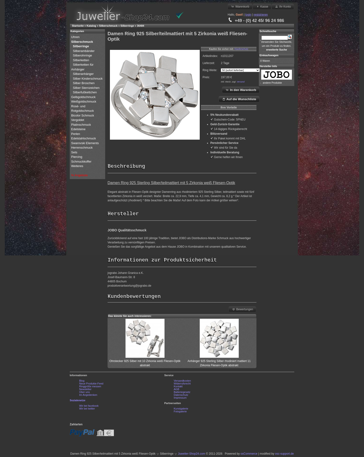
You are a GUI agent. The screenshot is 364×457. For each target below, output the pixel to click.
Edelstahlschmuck (83, 138)
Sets (74, 152)
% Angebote (79, 175)
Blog (81, 381)
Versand (240, 82)
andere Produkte (272, 82)
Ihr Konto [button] (283, 6)
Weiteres (77, 166)
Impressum (180, 398)
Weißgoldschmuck (84, 101)
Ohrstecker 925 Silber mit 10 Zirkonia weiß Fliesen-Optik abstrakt (145, 362)
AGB (176, 390)
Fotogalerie (180, 412)
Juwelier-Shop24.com (191, 455)
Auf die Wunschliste (239, 99)
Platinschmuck (81, 124)
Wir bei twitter (87, 409)
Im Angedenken (88, 396)
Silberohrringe (82, 55)
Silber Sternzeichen (86, 88)
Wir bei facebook (89, 406)
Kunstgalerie (181, 409)
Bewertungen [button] (242, 310)
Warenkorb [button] (240, 6)
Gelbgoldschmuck (83, 97)
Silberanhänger (83, 74)
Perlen (76, 134)
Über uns (84, 393)
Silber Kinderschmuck (88, 78)
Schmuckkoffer (81, 161)
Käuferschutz (241, 49)
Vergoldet (78, 120)
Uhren (75, 37)
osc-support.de (284, 455)
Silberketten (81, 60)
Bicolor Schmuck (83, 115)
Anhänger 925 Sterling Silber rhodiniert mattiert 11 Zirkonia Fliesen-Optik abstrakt (219, 362)
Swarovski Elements (85, 143)
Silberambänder (84, 51)
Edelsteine (78, 129)
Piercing (76, 157)
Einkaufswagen (269, 55)
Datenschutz (181, 396)
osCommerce (249, 455)
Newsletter (85, 390)
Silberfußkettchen (85, 92)
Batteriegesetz (182, 393)
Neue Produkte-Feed (91, 384)
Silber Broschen (84, 83)
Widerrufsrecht (182, 384)
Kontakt (178, 387)
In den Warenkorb (240, 90)
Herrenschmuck (82, 147)
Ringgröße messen (90, 387)
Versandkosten (182, 381)
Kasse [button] (262, 6)
